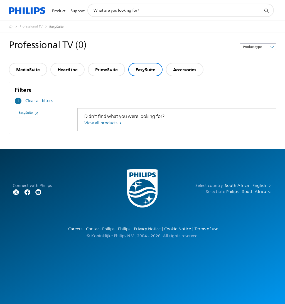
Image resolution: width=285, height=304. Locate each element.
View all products (101, 123)
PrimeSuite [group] (106, 69)
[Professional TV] (34, 26)
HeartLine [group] (68, 69)
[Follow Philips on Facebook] (27, 191)
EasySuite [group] (145, 69)
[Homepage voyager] (14, 26)
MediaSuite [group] (28, 69)
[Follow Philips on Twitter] (16, 191)
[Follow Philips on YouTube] (38, 191)
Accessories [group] (184, 69)
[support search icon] (266, 10)
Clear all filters (39, 100)
